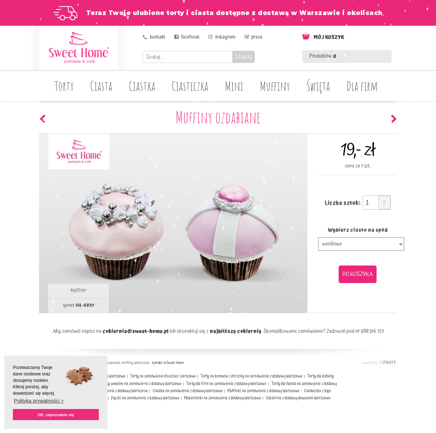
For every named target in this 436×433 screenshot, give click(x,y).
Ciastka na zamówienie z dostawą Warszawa (187, 391)
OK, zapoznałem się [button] (56, 415)
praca (256, 37)
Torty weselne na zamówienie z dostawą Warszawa (141, 383)
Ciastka (142, 86)
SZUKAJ (243, 57)
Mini (234, 86)
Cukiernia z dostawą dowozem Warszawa (298, 398)
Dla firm (362, 86)
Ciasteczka (190, 86)
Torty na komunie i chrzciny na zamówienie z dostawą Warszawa (251, 376)
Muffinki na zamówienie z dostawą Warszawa (263, 391)
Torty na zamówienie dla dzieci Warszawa (163, 376)
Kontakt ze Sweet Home (168, 363)
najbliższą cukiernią (235, 331)
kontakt (157, 37)
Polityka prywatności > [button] (39, 401)
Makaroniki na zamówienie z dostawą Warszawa (222, 398)
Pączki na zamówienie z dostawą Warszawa (145, 398)
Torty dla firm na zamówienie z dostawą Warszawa (226, 383)
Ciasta (101, 86)
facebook (190, 37)
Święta (318, 86)
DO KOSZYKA (358, 274)
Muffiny (275, 86)
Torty (64, 86)
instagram (225, 37)
